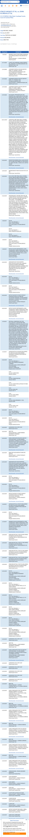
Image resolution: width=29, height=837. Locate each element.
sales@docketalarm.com (6, 25)
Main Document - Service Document (16, 116)
